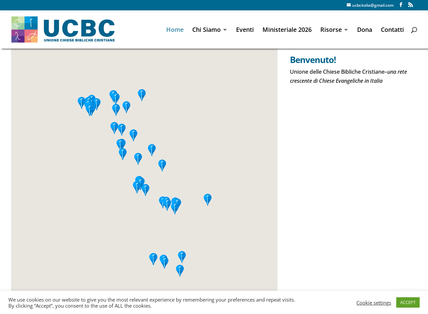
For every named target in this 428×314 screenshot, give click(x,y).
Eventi (245, 30)
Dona (364, 30)
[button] (115, 99)
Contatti (392, 30)
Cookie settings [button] (373, 303)
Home (175, 30)
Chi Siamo (206, 30)
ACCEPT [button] (408, 302)
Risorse (331, 30)
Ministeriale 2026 (287, 30)
